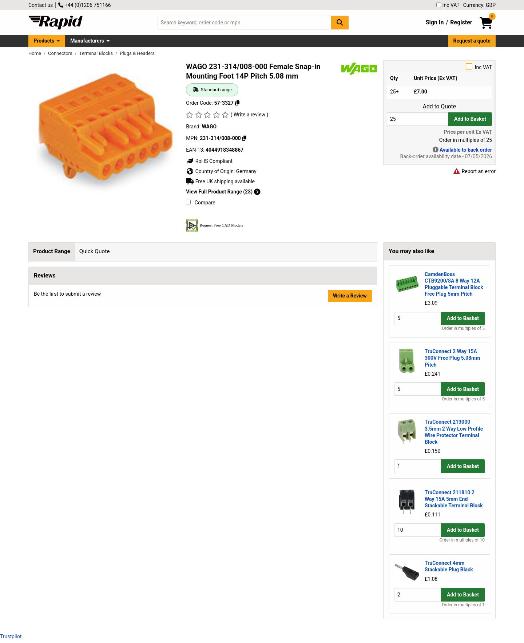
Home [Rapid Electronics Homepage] (35, 53)
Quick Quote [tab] (94, 251)
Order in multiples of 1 (463, 604)
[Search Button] (340, 22)
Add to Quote (439, 106)
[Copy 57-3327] (237, 102)
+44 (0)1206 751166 (84, 5)
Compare (200, 202)
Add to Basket (470, 119)
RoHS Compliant (209, 161)
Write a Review (350, 324)
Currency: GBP (479, 5)
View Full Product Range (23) (223, 192)
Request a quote (472, 41)
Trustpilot (10, 636)
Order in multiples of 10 (462, 540)
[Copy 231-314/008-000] (244, 138)
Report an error (474, 171)
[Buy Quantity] (417, 119)
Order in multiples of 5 (463, 328)
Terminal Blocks (96, 53)
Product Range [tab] (51, 251)
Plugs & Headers (137, 53)
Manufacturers (87, 41)
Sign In (435, 22)
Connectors (61, 53)
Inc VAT (448, 5)
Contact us (40, 5)
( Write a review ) (250, 114)
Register (461, 22)
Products (43, 41)
